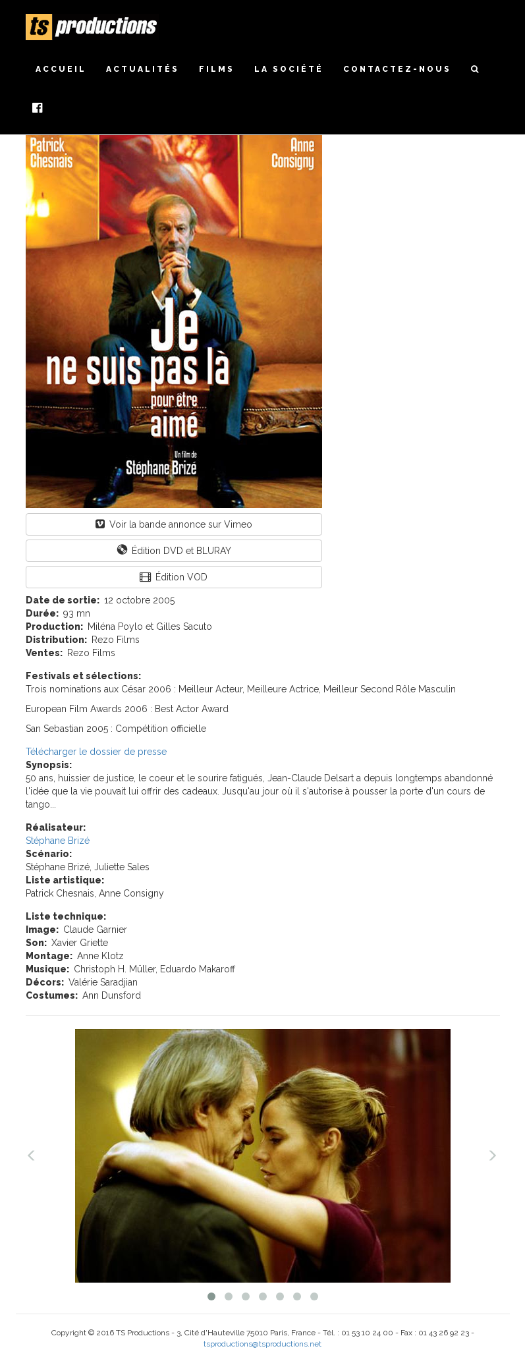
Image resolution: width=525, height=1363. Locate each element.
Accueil (61, 69)
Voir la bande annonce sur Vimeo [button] (174, 524)
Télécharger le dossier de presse (96, 751)
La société (288, 69)
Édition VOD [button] (173, 576)
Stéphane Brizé (58, 840)
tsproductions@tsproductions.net (262, 1344)
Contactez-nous (397, 69)
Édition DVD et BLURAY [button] (174, 550)
